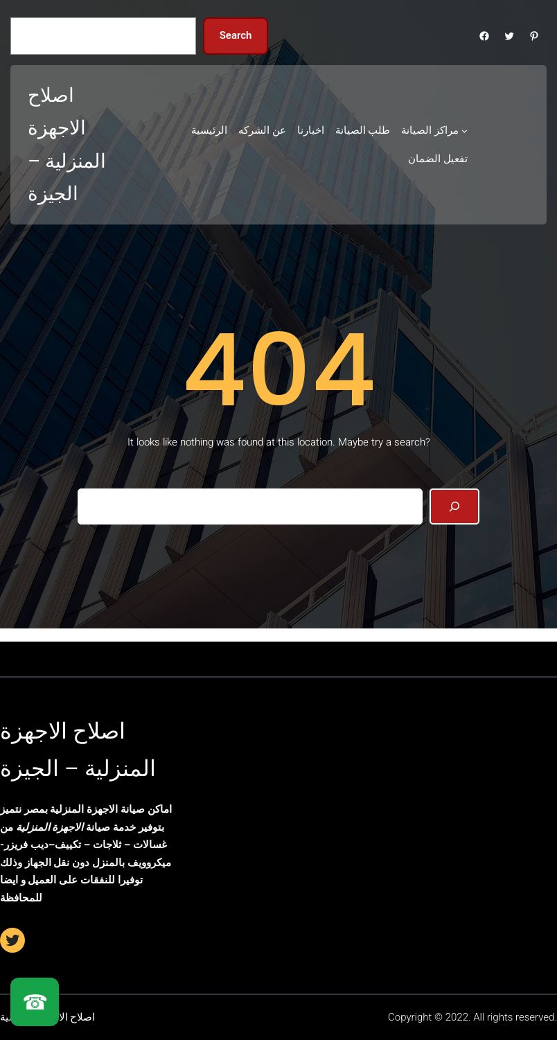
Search (236, 35)
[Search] (454, 506)
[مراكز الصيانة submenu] (464, 130)
